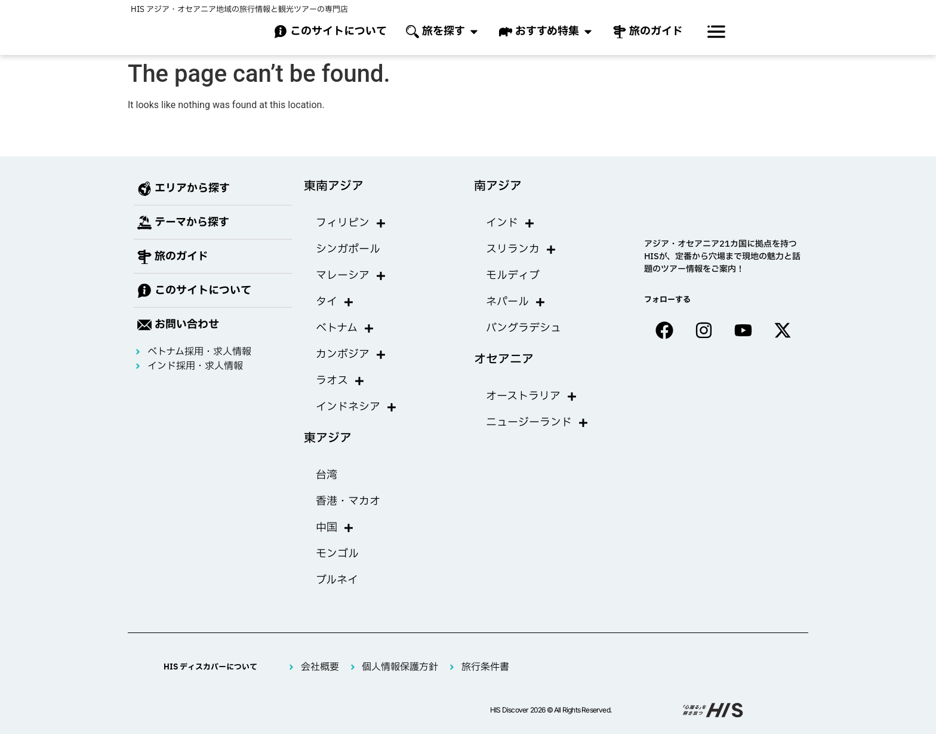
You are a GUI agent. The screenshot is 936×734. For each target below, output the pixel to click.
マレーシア (351, 276)
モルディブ (513, 276)
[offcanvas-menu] (716, 31)
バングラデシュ (523, 328)
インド (510, 223)
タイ (335, 302)
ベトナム (345, 328)
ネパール (516, 302)
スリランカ (521, 249)
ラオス (340, 381)
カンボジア (351, 354)
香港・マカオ (348, 501)
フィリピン (351, 223)
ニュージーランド (537, 422)
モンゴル (337, 554)
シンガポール (348, 249)
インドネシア (356, 407)
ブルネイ (337, 580)
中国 (335, 528)
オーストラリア (531, 396)
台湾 (326, 475)
